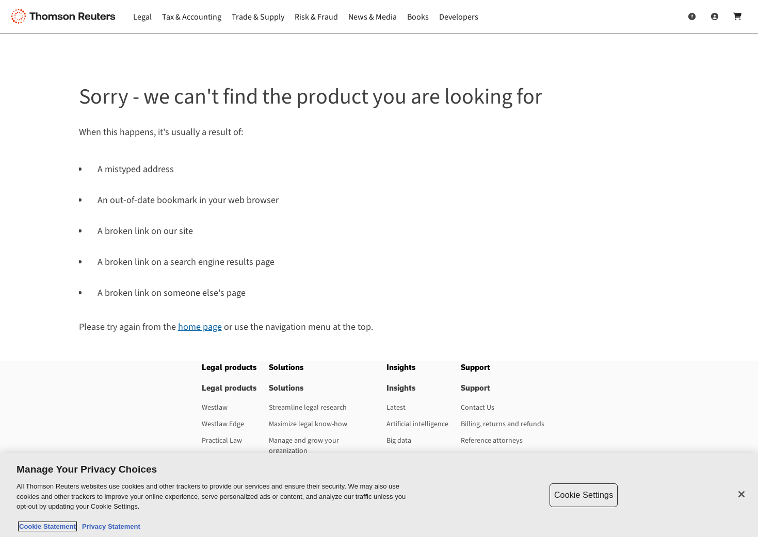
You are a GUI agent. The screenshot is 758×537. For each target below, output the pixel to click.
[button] (229, 367)
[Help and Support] (692, 16)
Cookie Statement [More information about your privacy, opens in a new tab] (47, 526)
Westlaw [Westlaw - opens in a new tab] (215, 407)
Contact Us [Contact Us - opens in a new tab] (477, 407)
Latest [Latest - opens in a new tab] (396, 407)
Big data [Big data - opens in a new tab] (398, 440)
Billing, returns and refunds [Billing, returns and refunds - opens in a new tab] (502, 424)
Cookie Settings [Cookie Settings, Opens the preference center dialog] (583, 495)
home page (200, 327)
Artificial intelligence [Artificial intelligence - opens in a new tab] (417, 424)
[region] (379, 495)
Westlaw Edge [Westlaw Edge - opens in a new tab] (223, 424)
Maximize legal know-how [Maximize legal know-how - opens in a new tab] (308, 424)
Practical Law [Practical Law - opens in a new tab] (222, 440)
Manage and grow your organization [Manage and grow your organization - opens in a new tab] (304, 445)
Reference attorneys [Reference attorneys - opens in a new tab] (492, 440)
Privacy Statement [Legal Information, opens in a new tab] (109, 526)
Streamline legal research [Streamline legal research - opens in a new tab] (308, 407)
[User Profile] (714, 16)
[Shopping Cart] (737, 16)
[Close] (741, 494)
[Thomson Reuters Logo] (66, 16)
